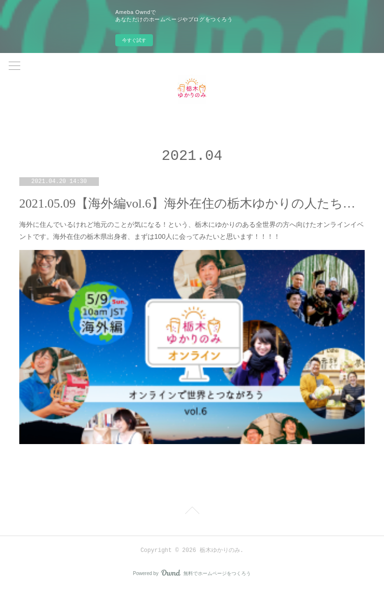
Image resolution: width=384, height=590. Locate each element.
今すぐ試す (134, 40)
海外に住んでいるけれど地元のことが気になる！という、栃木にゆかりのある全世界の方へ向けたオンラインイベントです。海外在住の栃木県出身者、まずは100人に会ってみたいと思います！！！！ (191, 230)
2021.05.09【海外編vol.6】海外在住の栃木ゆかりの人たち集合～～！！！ (192, 203)
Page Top (192, 512)
